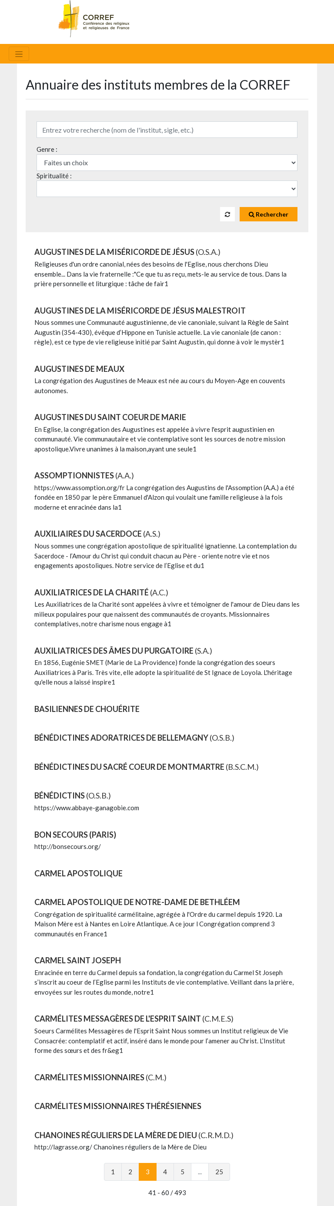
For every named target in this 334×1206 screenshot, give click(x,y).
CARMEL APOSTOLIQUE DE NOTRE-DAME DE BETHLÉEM (137, 902)
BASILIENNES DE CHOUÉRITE (87, 709)
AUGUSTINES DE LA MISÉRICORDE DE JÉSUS (127, 252)
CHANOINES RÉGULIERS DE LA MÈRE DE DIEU (134, 1135)
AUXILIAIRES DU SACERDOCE (97, 533)
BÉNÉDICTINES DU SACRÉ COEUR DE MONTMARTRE (146, 767)
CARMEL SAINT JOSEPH (77, 960)
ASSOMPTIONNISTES (84, 475)
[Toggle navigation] (19, 54)
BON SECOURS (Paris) (75, 834)
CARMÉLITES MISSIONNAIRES (100, 1077)
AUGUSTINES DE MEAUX (79, 369)
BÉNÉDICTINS (72, 795)
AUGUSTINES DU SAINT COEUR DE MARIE (110, 417)
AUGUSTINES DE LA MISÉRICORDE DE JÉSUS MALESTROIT (140, 310)
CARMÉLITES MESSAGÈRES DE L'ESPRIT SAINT (134, 1018)
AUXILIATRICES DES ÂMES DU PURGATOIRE (123, 650)
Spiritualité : (54, 176)
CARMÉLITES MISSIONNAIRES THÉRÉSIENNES (117, 1106)
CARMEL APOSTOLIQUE (78, 873)
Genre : (47, 149)
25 (219, 1172)
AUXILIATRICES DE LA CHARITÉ (101, 592)
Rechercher (268, 214)
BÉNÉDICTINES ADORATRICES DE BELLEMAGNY (134, 737)
